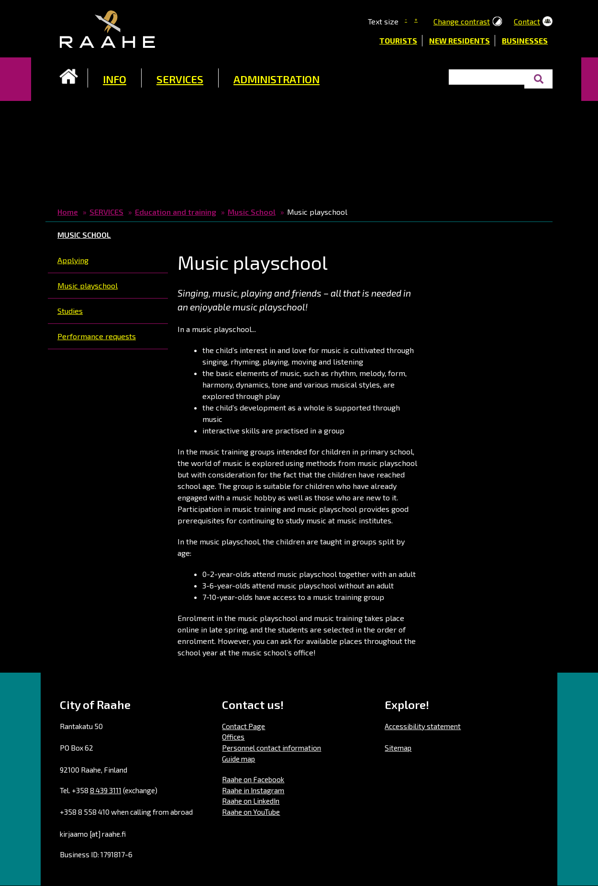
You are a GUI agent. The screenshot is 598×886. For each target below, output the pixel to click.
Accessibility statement (423, 726)
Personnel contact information (271, 747)
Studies (70, 310)
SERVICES (179, 79)
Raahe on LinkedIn (250, 801)
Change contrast (461, 21)
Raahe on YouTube (251, 812)
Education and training (175, 211)
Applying (73, 260)
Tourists (398, 40)
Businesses (525, 40)
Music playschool (87, 285)
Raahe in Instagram (253, 790)
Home (67, 211)
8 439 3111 (106, 790)
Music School (252, 211)
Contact (527, 21)
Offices (233, 736)
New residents (459, 40)
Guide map (238, 758)
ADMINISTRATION (276, 79)
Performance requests (96, 336)
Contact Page (243, 726)
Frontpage (69, 76)
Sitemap (398, 747)
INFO (114, 79)
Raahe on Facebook (253, 779)
